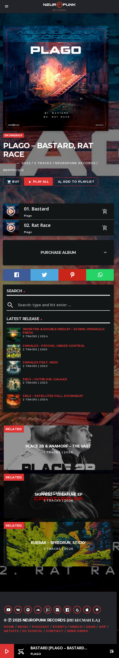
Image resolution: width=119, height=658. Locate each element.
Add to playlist (76, 182)
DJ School (32, 631)
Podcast (41, 626)
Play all (38, 182)
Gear (91, 626)
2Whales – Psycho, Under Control (54, 345)
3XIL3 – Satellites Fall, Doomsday (53, 396)
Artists (11, 631)
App (102, 626)
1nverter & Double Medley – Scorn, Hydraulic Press (64, 330)
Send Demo (77, 631)
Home (9, 626)
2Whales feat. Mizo (40, 362)
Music (23, 626)
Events (60, 626)
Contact (55, 631)
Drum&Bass (13, 135)
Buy (13, 182)
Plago (9, 163)
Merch (76, 626)
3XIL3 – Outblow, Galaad (45, 379)
